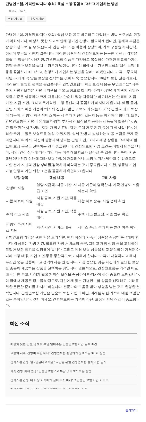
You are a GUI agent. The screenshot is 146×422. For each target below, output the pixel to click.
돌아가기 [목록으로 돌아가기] (131, 417)
